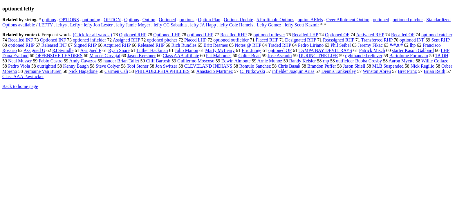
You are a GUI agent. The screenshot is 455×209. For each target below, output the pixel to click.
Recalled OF (402, 34)
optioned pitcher (408, 19)
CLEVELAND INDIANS (208, 66)
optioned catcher (436, 34)
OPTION (112, 19)
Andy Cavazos (83, 60)
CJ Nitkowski (252, 71)
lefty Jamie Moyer (133, 24)
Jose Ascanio (280, 55)
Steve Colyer (108, 66)
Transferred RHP (377, 39)
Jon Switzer (166, 66)
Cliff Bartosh (158, 60)
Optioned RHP (132, 34)
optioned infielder (89, 39)
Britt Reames (215, 45)
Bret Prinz (407, 71)
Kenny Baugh (76, 66)
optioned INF (412, 39)
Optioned (167, 19)
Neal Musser (20, 60)
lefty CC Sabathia (170, 24)
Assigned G (34, 50)
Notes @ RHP (248, 45)
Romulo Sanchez (255, 66)
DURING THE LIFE (318, 55)
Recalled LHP (305, 34)
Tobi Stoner (138, 66)
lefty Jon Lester (98, 24)
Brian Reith (434, 71)
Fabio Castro (50, 60)
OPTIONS (69, 19)
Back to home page (20, 86)
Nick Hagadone (83, 71)
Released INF (54, 45)
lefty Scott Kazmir (302, 24)
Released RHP (151, 45)
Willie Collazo (434, 60)
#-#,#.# (396, 45)
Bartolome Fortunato (408, 55)
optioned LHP (200, 34)
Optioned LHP (166, 34)
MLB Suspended (388, 66)
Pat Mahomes (219, 55)
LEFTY (46, 24)
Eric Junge (251, 50)
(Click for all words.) (92, 34)
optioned (381, 19)
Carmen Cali (116, 71)
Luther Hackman (152, 50)
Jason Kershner (141, 55)
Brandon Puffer (321, 66)
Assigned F (90, 50)
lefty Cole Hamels (236, 24)
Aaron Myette (401, 60)
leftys (61, 24)
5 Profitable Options (275, 19)
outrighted (46, 66)
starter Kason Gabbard (413, 50)
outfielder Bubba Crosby (359, 60)
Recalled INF (20, 39)
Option (148, 19)
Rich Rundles (184, 45)
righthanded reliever (363, 55)
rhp (326, 60)
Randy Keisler (302, 60)
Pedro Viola (19, 66)
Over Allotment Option (347, 19)
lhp (413, 45)
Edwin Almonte (236, 60)
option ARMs (310, 19)
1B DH (441, 55)
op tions (187, 19)
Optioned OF (337, 34)
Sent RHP (440, 39)
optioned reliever (269, 34)
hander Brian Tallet (121, 60)
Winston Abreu (377, 71)
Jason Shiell (354, 66)
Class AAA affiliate (181, 55)
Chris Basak (289, 66)
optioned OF (280, 50)
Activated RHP (370, 34)
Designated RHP (300, 39)
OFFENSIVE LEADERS (58, 55)
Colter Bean (249, 55)
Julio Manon (186, 50)
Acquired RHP (117, 45)
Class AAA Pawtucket (23, 76)
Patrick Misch (372, 50)
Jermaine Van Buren (43, 71)
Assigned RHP (126, 39)
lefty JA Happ (203, 24)
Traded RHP (279, 45)
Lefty (75, 24)
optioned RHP (21, 45)
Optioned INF (53, 39)
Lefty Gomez (269, 24)
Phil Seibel (341, 45)
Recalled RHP (233, 34)
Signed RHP (85, 45)
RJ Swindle (62, 50)
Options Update (238, 19)
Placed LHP (195, 39)
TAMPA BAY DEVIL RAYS (325, 50)
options (49, 19)
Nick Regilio (422, 66)
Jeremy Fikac (370, 45)
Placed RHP (267, 39)
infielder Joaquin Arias (293, 71)
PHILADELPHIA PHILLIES (162, 71)
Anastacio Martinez (214, 71)
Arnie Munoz (269, 60)
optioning (91, 19)
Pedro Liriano (311, 45)
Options (131, 19)
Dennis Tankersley (339, 71)
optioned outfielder (231, 39)
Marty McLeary (220, 50)
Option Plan (209, 19)
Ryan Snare (119, 50)
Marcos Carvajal (104, 55)
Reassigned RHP (338, 39)
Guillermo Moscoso (195, 60)
